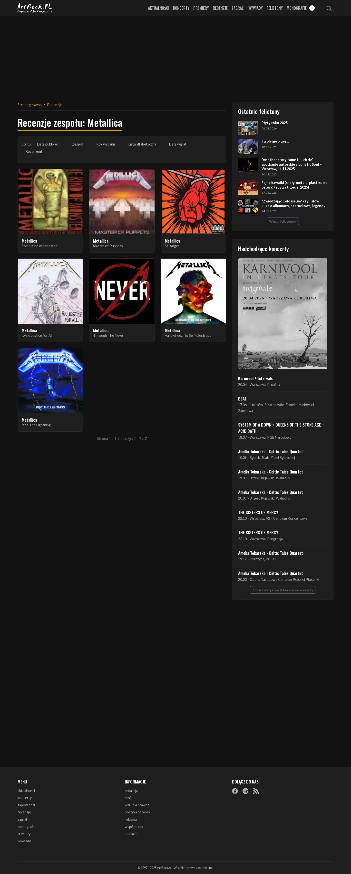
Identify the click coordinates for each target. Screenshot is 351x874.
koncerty (25, 798)
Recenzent (34, 151)
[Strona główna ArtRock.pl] (35, 8)
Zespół (77, 144)
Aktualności (158, 8)
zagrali (23, 819)
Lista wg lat (177, 144)
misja (128, 798)
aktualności (26, 791)
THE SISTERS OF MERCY (258, 512)
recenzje (24, 812)
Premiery (201, 8)
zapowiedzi (26, 805)
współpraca (134, 827)
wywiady (24, 841)
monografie (27, 827)
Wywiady (255, 8)
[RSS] (256, 791)
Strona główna (30, 104)
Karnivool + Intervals (255, 378)
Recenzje (220, 8)
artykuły (24, 834)
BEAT (242, 398)
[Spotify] (245, 791)
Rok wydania (106, 144)
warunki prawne (137, 805)
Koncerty (181, 8)
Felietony (275, 8)
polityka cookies (137, 812)
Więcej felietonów (283, 221)
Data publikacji (48, 144)
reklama (131, 819)
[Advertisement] (175, 56)
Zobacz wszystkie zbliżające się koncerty (282, 590)
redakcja (131, 791)
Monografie (297, 8)
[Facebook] (235, 791)
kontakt (131, 834)
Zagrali (238, 8)
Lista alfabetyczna (142, 144)
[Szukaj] (329, 8)
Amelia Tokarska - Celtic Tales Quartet (270, 451)
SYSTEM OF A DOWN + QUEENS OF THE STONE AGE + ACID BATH (281, 427)
